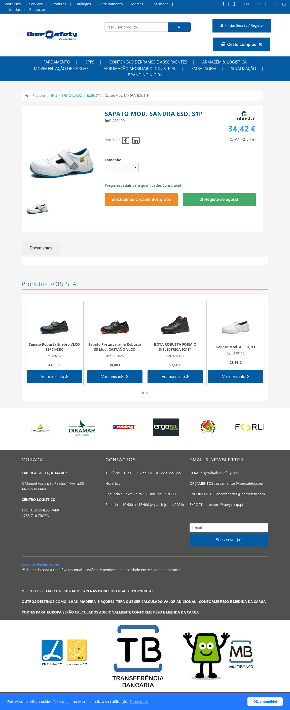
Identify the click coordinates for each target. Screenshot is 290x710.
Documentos (41, 248)
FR (272, 4)
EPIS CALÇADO (72, 95)
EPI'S (89, 61)
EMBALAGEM (203, 68)
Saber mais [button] (139, 701)
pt (284, 4)
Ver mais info (54, 376)
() (241, 44)
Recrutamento (111, 4)
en (246, 4)
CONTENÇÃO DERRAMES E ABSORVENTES (148, 61)
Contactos (37, 9)
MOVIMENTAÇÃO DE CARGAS (61, 68)
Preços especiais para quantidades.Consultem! (143, 185)
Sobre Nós (12, 4)
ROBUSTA (93, 95)
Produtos (58, 4)
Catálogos (83, 4)
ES (259, 4)
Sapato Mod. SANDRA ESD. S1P (127, 95)
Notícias (14, 9)
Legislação (160, 4)
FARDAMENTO (56, 61)
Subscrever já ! (228, 540)
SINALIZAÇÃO (243, 68)
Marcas (137, 4)
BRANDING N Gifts (145, 74)
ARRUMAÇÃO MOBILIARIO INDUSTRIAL (140, 68)
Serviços (36, 4)
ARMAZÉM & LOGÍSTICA (224, 61)
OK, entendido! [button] (265, 701)
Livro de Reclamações (40, 564)
